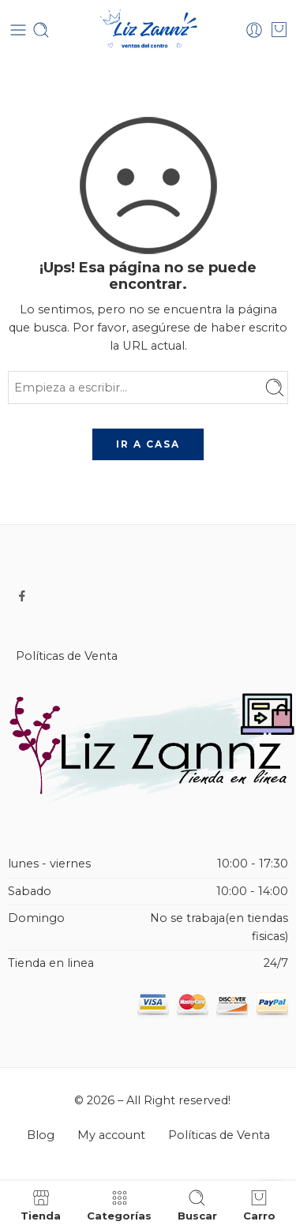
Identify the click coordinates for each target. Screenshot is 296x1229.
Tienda (41, 1205)
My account (111, 1135)
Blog (40, 1135)
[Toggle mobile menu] (18, 30)
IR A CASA (148, 444)
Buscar (197, 1205)
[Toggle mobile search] (41, 30)
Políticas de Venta (67, 656)
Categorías (119, 1205)
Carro (259, 1205)
